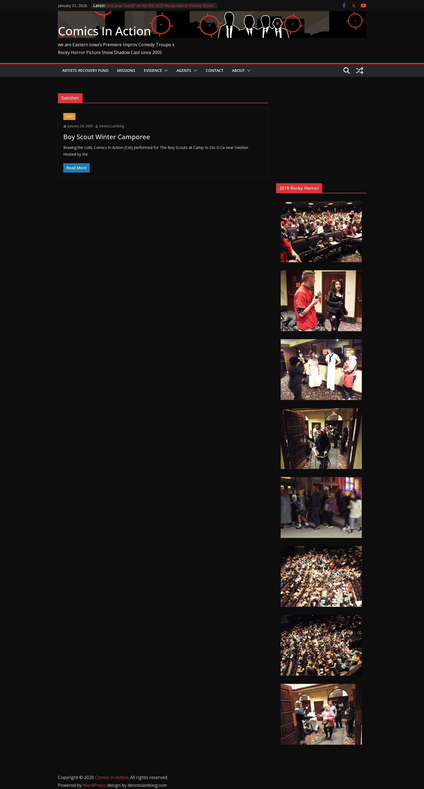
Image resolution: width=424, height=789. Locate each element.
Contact (214, 70)
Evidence (153, 70)
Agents (184, 70)
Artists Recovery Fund (85, 70)
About (238, 70)
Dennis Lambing (111, 126)
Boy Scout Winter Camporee (106, 136)
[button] (165, 70)
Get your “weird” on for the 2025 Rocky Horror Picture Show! (160, 5)
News (69, 116)
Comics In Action (104, 31)
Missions (126, 70)
